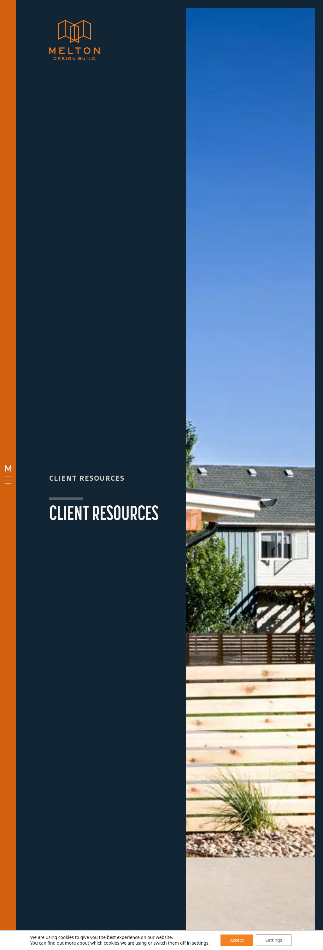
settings (200, 943)
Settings (273, 940)
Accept (237, 940)
